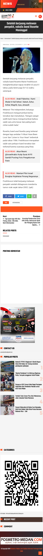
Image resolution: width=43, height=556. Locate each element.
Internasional (16, 203)
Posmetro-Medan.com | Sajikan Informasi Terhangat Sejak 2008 (26, 550)
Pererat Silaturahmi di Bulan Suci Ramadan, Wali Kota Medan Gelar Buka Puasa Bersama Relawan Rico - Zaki (28, 409)
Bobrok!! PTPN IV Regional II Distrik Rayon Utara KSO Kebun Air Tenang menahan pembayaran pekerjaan (28, 364)
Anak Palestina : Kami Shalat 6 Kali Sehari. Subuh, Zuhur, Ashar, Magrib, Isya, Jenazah (20, 102)
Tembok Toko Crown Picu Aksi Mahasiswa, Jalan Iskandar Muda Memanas (28, 397)
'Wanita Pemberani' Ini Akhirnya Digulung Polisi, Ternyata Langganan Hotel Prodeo (27, 374)
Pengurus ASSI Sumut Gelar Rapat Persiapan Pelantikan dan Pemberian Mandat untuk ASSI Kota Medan (28, 386)
